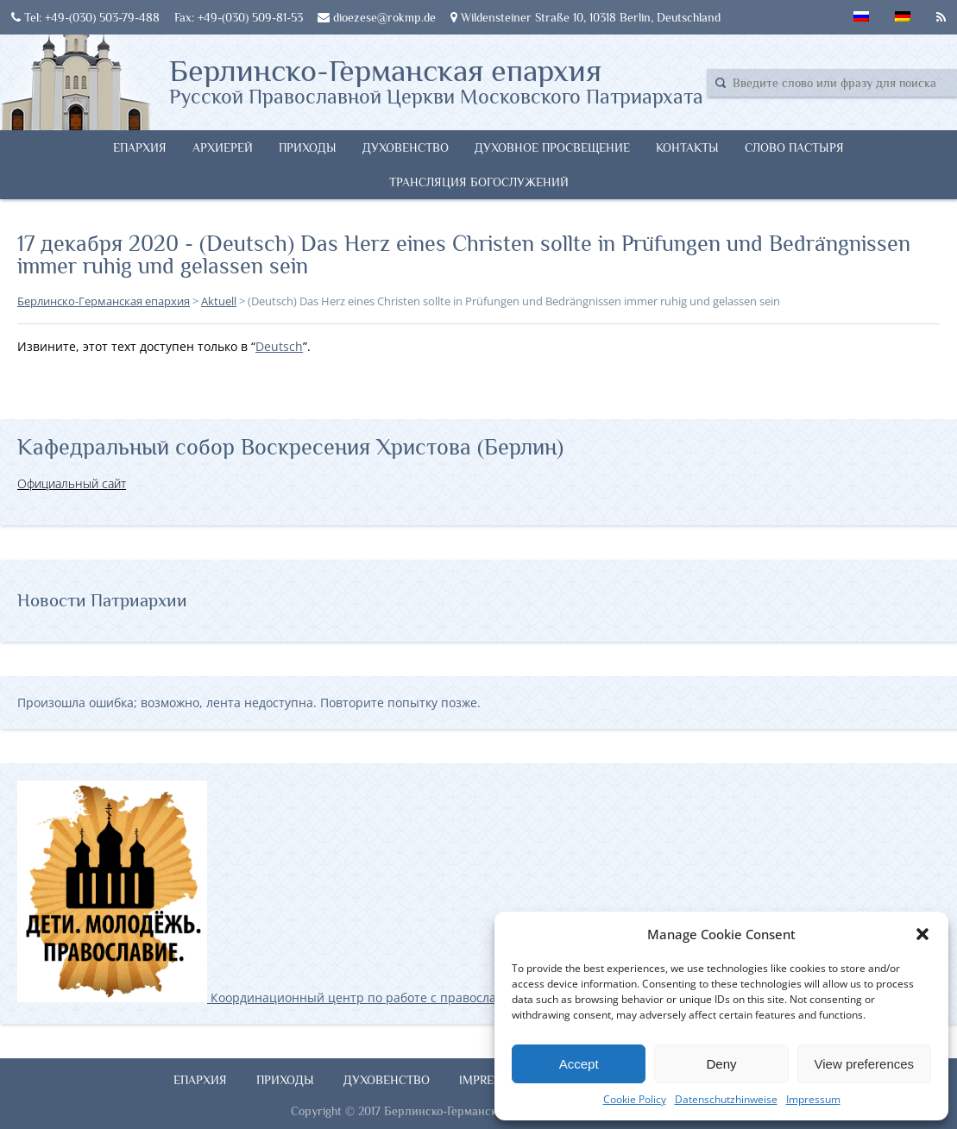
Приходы (308, 147)
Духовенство (405, 147)
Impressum (813, 1099)
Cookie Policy (634, 1099)
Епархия (140, 147)
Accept (579, 1064)
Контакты (687, 147)
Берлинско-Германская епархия (436, 80)
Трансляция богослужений (479, 182)
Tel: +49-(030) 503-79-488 (85, 17)
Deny (721, 1064)
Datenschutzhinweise (726, 1099)
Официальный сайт (71, 483)
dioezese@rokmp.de (377, 17)
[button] (922, 934)
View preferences (865, 1064)
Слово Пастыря (794, 147)
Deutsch (279, 346)
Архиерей (222, 147)
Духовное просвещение (552, 147)
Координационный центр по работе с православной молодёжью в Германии (344, 997)
